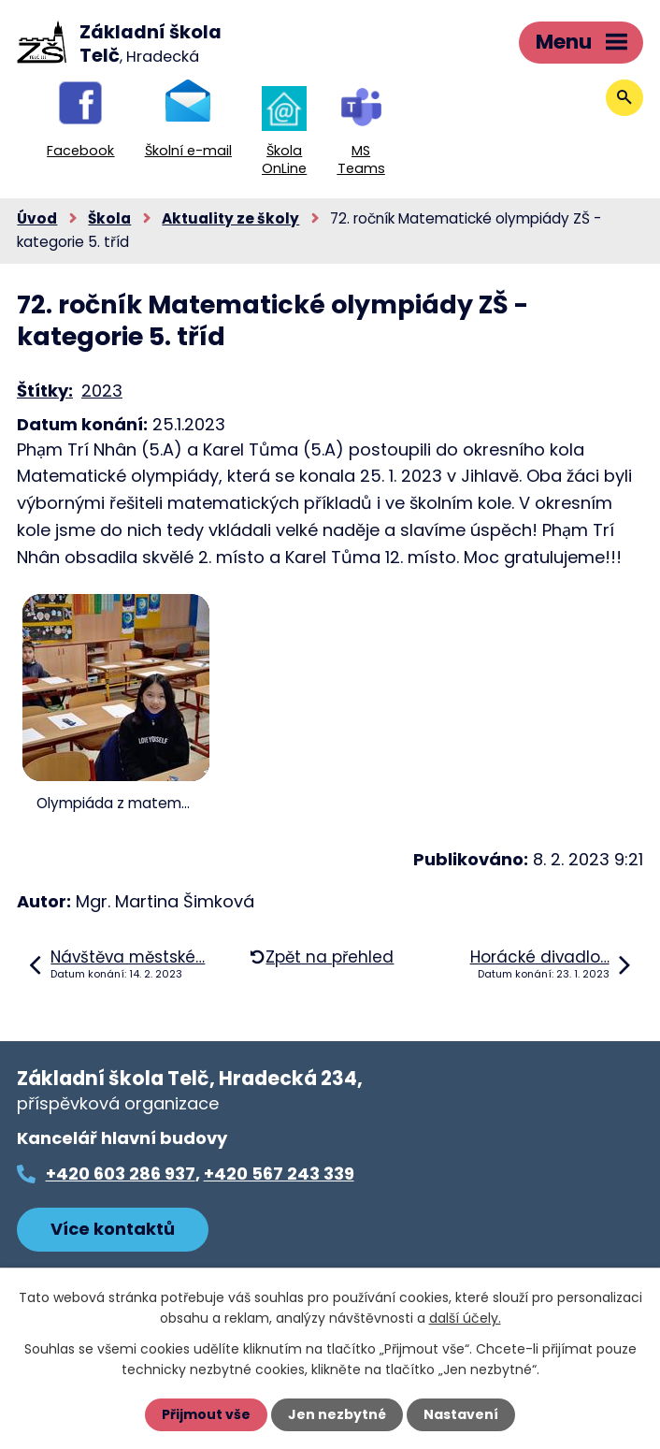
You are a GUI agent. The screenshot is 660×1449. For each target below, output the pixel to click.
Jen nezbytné (337, 1414)
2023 (101, 390)
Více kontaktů (112, 1228)
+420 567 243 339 (279, 1173)
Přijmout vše (206, 1414)
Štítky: (45, 390)
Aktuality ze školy (230, 218)
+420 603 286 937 (120, 1173)
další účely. (465, 1318)
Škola (109, 218)
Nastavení (460, 1414)
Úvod (37, 218)
